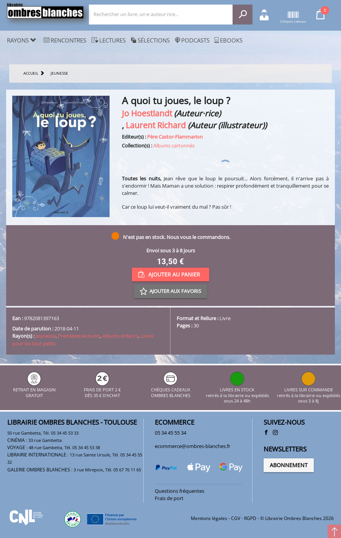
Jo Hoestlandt (147, 113)
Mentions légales (209, 518)
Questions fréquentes (179, 490)
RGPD (250, 518)
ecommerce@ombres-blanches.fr (192, 446)
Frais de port (169, 498)
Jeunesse (46, 335)
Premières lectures (79, 335)
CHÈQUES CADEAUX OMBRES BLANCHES (170, 390)
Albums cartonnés (174, 145)
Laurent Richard (156, 125)
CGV (235, 518)
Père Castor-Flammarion (175, 136)
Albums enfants (120, 335)
